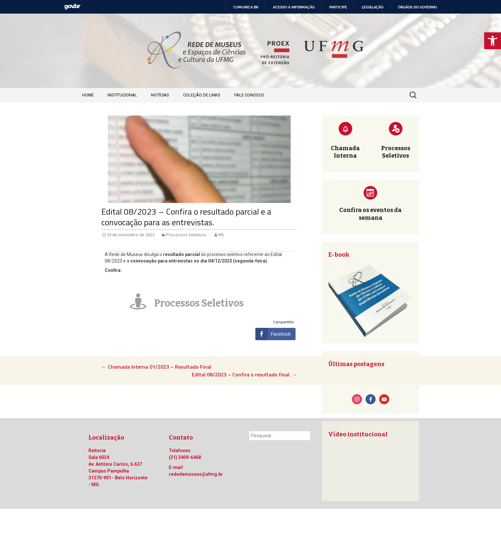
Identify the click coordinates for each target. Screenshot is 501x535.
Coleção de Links (201, 95)
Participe (338, 7)
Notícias (160, 95)
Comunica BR (245, 7)
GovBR (72, 7)
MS (221, 235)
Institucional (122, 95)
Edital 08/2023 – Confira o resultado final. (244, 374)
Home (88, 95)
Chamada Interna (345, 152)
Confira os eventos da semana (370, 213)
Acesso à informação (294, 7)
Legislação (372, 7)
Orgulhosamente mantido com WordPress (127, 522)
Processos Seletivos (186, 235)
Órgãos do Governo (417, 7)
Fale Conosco (249, 95)
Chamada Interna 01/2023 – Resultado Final (156, 367)
